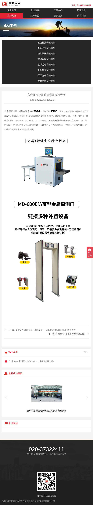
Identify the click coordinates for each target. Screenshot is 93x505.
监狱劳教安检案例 (46, 64)
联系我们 (81, 15)
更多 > (85, 352)
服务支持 (34, 15)
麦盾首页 (11, 10)
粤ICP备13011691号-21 (45, 501)
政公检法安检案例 (46, 42)
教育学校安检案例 (46, 81)
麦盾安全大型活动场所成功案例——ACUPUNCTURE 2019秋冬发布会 (45, 330)
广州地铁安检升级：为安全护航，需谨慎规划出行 (31, 361)
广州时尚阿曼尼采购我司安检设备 (70, 334)
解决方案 (58, 15)
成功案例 (11, 15)
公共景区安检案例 (46, 53)
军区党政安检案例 (46, 75)
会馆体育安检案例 (46, 70)
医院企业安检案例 (46, 48)
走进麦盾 (34, 10)
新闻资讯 (81, 10)
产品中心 (58, 10)
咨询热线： (81, 5)
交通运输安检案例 (46, 59)
